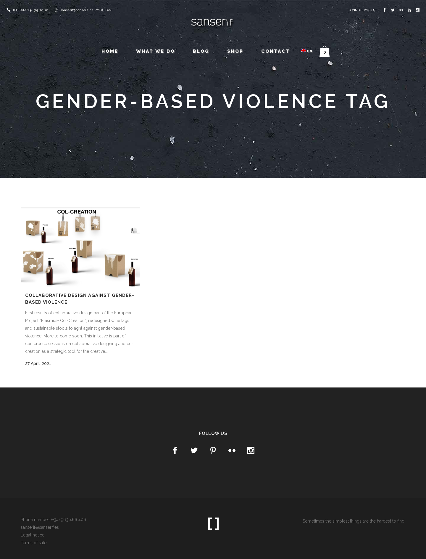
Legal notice (32, 535)
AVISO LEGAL (104, 10)
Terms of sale (33, 542)
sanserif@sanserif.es (76, 10)
